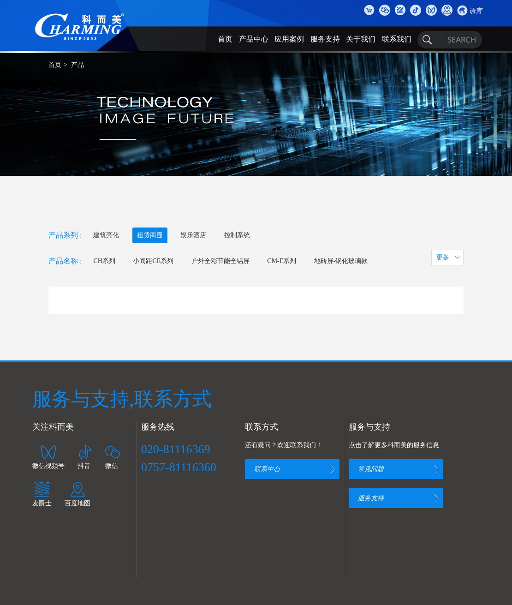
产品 (77, 64)
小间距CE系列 (153, 261)
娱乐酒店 (193, 235)
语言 (475, 10)
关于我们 (360, 39)
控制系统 (237, 235)
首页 (225, 39)
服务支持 (325, 39)
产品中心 (253, 39)
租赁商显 (150, 235)
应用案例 (289, 39)
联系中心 (267, 469)
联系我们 (396, 39)
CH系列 (104, 261)
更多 (442, 257)
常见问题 (371, 469)
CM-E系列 (281, 261)
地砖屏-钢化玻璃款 (341, 261)
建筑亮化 (106, 235)
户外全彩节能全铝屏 (220, 261)
